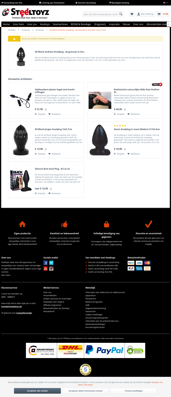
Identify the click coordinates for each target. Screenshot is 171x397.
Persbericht (91, 298)
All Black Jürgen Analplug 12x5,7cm (53, 129)
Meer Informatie (85, 384)
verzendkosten (76, 338)
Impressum (91, 311)
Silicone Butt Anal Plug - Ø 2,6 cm (52, 168)
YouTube (45, 268)
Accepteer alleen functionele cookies (85, 391)
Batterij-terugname (94, 302)
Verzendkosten (50, 295)
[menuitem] (103, 14)
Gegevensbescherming (96, 308)
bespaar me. (157, 382)
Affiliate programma (52, 305)
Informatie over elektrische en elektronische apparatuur (105, 294)
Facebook (45, 263)
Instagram (51, 268)
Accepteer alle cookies (37, 391)
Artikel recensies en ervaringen (57, 298)
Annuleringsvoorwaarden (97, 317)
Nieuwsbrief (48, 311)
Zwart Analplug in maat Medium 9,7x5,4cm (137, 129)
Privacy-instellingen (134, 391)
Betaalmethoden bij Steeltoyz (56, 308)
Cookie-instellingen (94, 314)
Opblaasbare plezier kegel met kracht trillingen (55, 90)
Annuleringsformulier (95, 327)
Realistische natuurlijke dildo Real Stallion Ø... (136, 90)
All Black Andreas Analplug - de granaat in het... (60, 51)
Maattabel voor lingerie (53, 302)
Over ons (47, 292)
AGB (87, 305)
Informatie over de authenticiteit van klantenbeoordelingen (102, 322)
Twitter (51, 263)
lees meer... (6, 275)
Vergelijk (40, 114)
